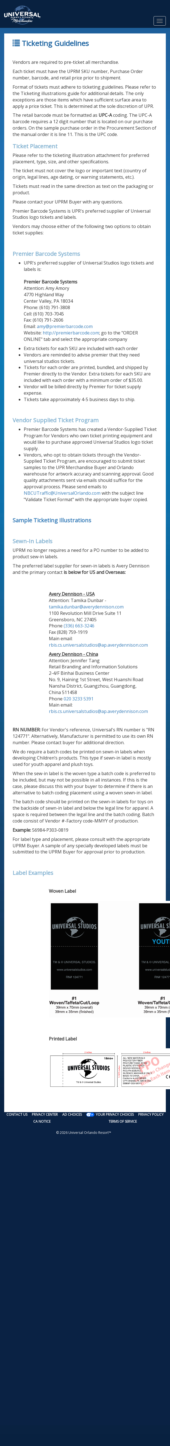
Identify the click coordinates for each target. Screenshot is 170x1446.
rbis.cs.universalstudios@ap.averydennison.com (98, 645)
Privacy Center (45, 1114)
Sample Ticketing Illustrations (52, 520)
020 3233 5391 (79, 699)
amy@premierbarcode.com (65, 326)
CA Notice (42, 1121)
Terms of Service (123, 1121)
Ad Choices (72, 1114)
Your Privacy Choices (115, 1114)
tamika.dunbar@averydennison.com (86, 607)
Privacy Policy (151, 1114)
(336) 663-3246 (79, 626)
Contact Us (16, 1114)
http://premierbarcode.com (71, 333)
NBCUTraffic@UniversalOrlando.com (62, 493)
